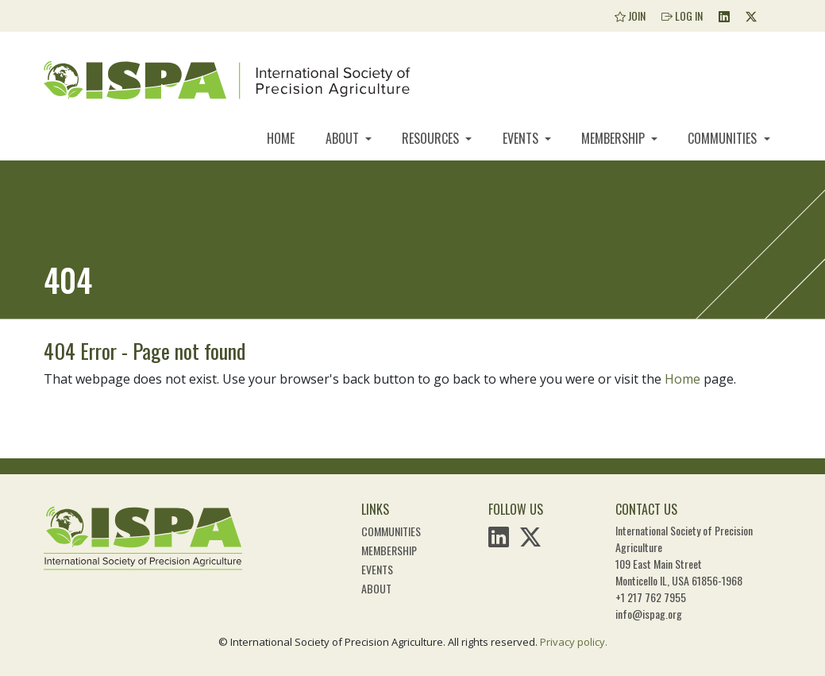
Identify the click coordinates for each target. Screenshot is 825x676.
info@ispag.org (648, 613)
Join (630, 15)
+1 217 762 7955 (650, 597)
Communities (724, 138)
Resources (432, 138)
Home (281, 138)
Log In (682, 15)
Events (522, 138)
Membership (614, 138)
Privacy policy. (573, 642)
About (344, 138)
